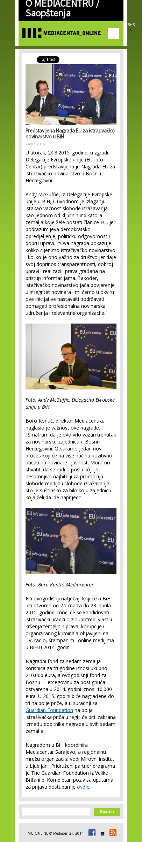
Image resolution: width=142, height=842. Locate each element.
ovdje (83, 786)
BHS (131, 24)
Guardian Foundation (49, 710)
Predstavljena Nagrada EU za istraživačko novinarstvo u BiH (70, 134)
